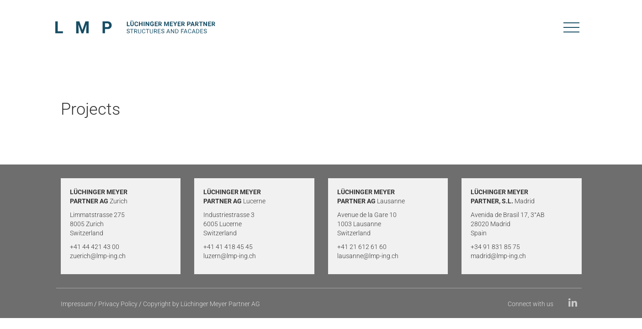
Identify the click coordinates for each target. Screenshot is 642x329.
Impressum (77, 304)
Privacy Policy (118, 304)
